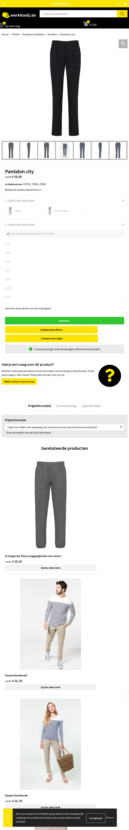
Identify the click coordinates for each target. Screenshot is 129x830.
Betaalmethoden (75, 751)
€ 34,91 (76, 602)
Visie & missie (9, 756)
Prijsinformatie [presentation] (39, 397)
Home (5, 34)
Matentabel (8, 761)
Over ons (6, 746)
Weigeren (110, 817)
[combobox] (78, 13)
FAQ (68, 718)
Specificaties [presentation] (91, 397)
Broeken (52, 34)
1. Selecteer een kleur (19, 200)
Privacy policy (73, 703)
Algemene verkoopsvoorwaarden (84, 713)
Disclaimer (72, 746)
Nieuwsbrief (8, 751)
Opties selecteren (33, 524)
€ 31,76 (76, 518)
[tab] (39, 397)
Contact (70, 698)
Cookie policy (73, 708)
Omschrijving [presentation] (66, 397)
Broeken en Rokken (33, 34)
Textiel (15, 34)
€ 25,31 (13, 518)
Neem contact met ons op (19, 372)
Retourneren (73, 756)
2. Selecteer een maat (20, 224)
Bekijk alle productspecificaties (23, 189)
